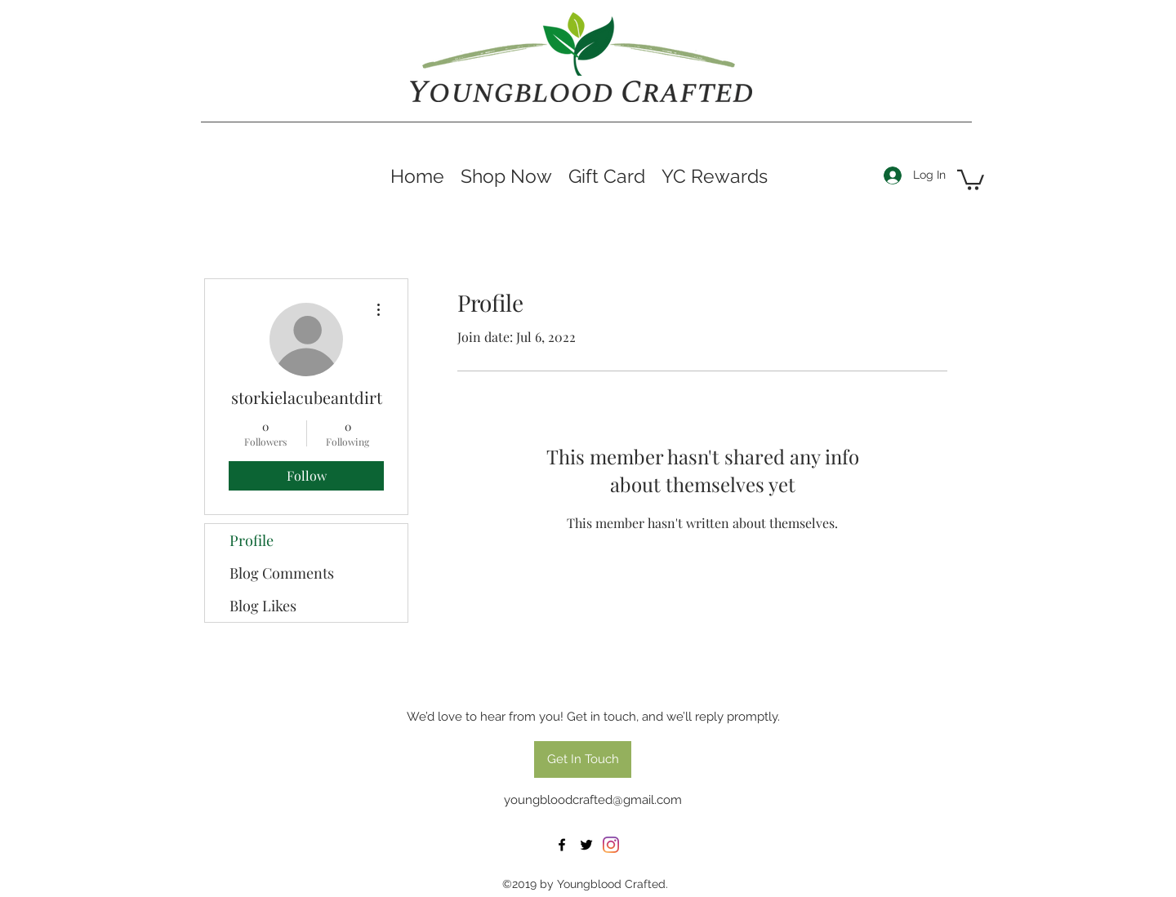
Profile (251, 540)
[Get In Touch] (582, 759)
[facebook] (562, 845)
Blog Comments (281, 573)
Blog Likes (262, 605)
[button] (970, 178)
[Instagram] (611, 845)
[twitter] (586, 845)
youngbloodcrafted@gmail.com (593, 800)
